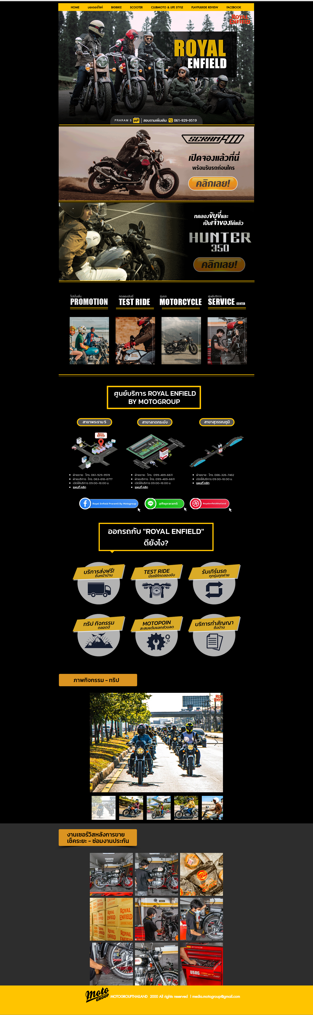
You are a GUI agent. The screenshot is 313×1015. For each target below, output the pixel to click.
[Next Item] (216, 742)
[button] (95, 7)
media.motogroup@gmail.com (216, 996)
